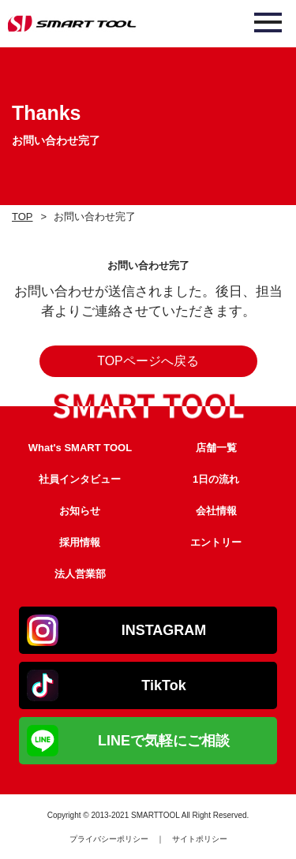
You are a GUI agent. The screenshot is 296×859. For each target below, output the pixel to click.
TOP (22, 216)
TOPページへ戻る (148, 361)
